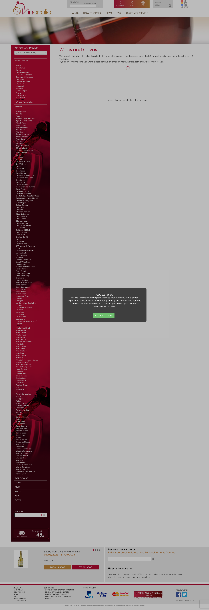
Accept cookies (103, 315)
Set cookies (109, 306)
